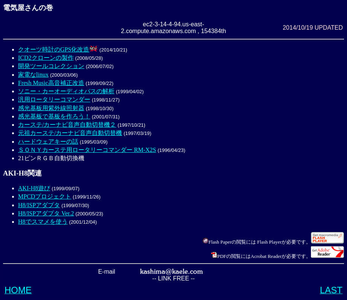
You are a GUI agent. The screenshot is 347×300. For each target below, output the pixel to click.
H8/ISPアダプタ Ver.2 (46, 213)
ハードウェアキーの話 (48, 141)
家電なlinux (33, 74)
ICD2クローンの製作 (46, 58)
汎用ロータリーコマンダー (54, 99)
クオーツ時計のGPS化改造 (53, 49)
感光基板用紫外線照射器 (51, 108)
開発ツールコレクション (51, 66)
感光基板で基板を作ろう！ (54, 116)
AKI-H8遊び (34, 188)
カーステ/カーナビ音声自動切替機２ (67, 124)
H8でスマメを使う (43, 221)
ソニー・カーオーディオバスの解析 (66, 91)
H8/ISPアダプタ (39, 205)
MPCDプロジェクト (44, 196)
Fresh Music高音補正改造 (51, 83)
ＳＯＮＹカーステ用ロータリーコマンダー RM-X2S (87, 150)
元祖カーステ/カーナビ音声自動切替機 (70, 133)
